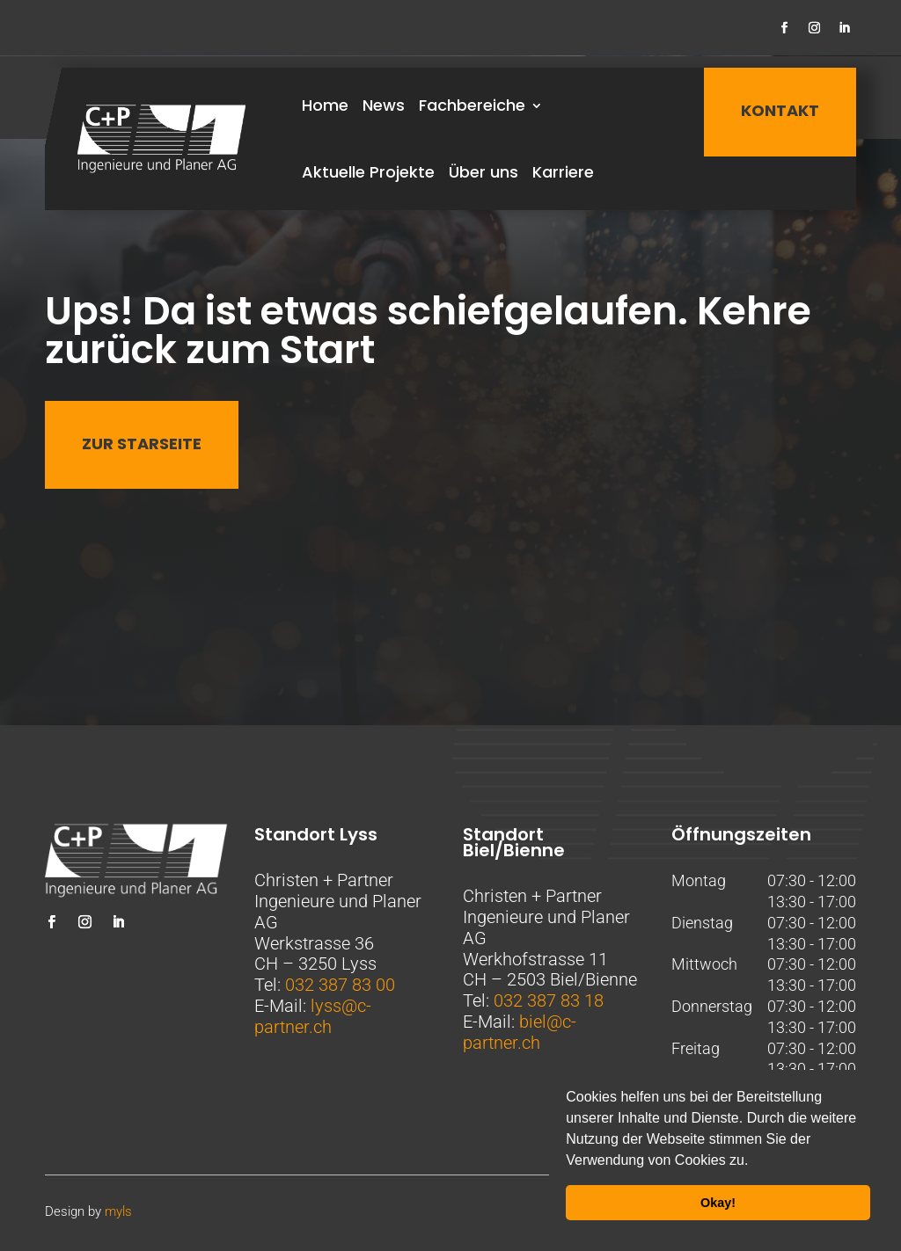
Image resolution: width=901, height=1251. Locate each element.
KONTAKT (780, 110)
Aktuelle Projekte (368, 172)
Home (325, 105)
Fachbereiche (472, 105)
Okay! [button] (718, 1203)
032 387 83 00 (340, 984)
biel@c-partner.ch (519, 1032)
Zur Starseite (141, 444)
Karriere (563, 172)
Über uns (483, 172)
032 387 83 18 (549, 1000)
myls (118, 1211)
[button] (755, 1162)
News (384, 105)
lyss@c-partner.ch (312, 1016)
